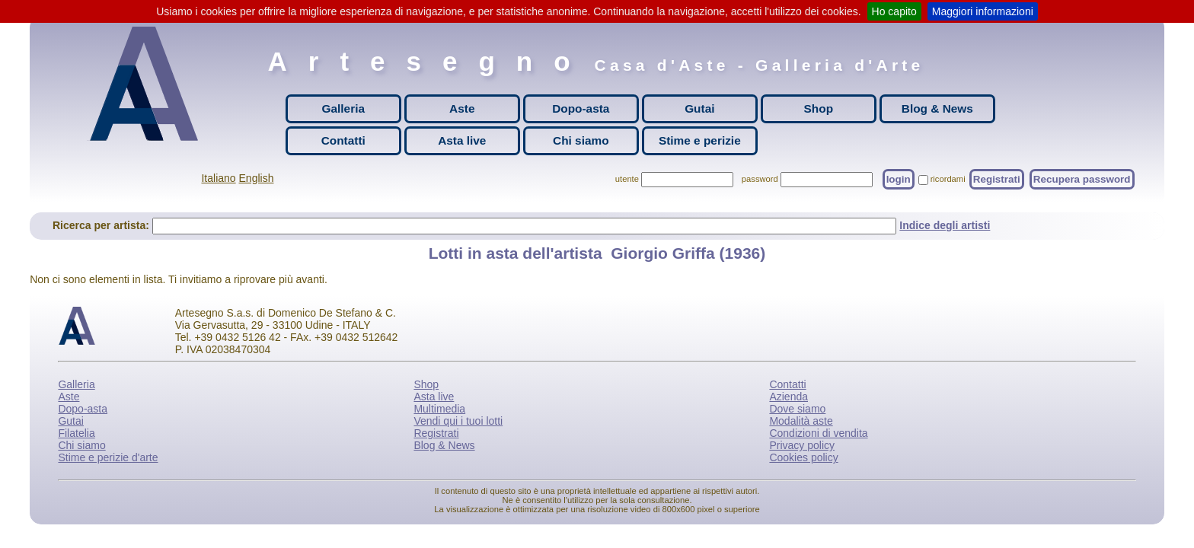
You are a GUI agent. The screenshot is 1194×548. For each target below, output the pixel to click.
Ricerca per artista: (102, 225)
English (256, 178)
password (760, 178)
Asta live (462, 140)
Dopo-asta (580, 108)
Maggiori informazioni (982, 11)
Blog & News (937, 108)
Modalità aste (800, 421)
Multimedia (439, 409)
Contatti (343, 140)
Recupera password (1082, 179)
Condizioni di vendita (818, 433)
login (898, 179)
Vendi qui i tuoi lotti (458, 421)
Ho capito (894, 11)
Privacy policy (802, 445)
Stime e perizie (700, 140)
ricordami (948, 178)
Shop (818, 108)
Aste (461, 108)
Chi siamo (581, 140)
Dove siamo (797, 409)
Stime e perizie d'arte (108, 457)
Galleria (343, 108)
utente (627, 178)
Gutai (699, 108)
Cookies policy (803, 457)
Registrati (996, 179)
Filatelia (76, 433)
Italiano (218, 178)
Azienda (788, 396)
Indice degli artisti (944, 225)
